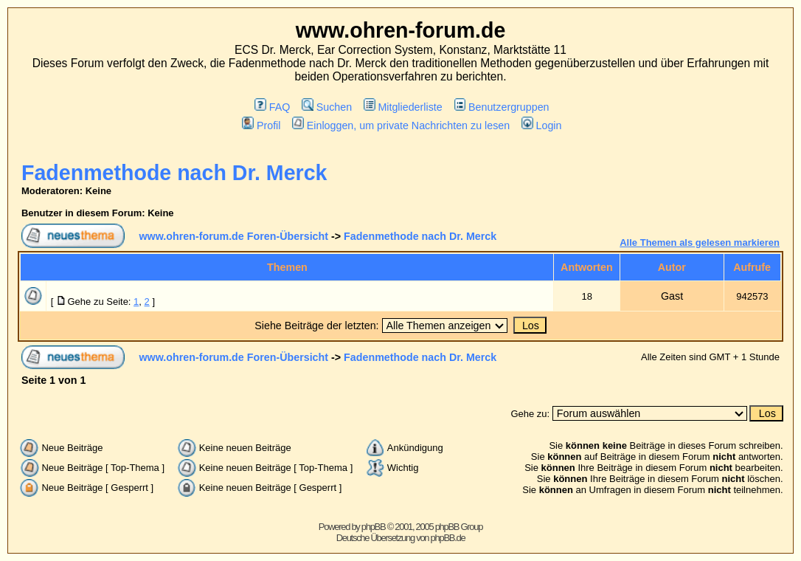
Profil (261, 125)
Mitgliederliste (403, 107)
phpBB (373, 526)
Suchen (327, 107)
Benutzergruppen (501, 107)
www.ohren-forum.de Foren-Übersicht (233, 236)
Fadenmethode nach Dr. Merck (174, 173)
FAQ (272, 107)
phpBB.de (448, 537)
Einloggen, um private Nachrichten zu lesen (401, 125)
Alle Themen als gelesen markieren (700, 242)
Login (541, 125)
